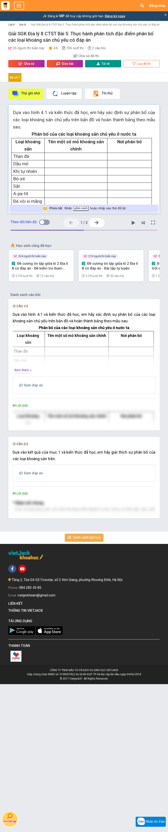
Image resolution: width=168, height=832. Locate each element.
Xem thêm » (23, 370)
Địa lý (22, 24)
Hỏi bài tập (9, 818)
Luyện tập (64, 93)
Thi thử (102, 93)
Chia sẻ (26, 63)
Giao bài (65, 63)
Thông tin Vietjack (26, 759)
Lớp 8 (11, 24)
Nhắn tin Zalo (150, 821)
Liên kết (16, 751)
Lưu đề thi (142, 63)
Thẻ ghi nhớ (26, 93)
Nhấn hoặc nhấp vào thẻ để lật (84, 208)
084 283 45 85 (30, 735)
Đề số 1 (15, 77)
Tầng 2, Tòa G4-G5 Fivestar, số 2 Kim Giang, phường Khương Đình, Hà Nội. (67, 728)
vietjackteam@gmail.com (36, 743)
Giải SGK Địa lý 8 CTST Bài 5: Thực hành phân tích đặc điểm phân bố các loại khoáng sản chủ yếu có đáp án (95, 24)
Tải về (103, 63)
